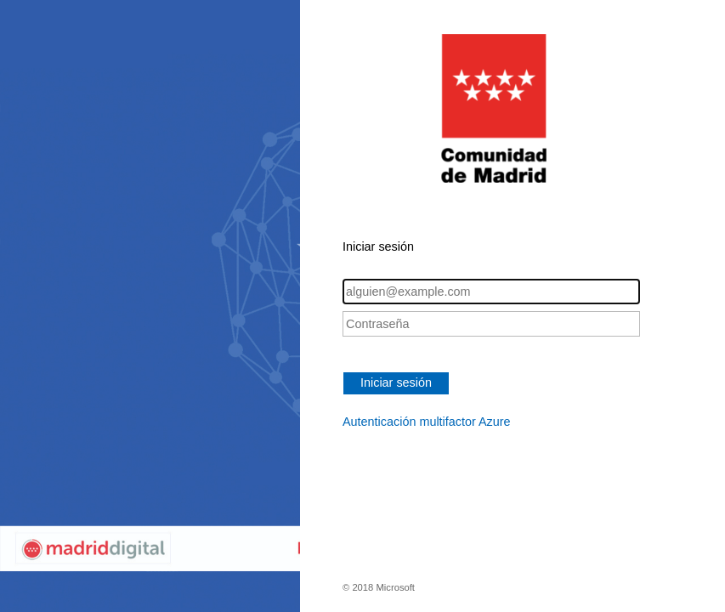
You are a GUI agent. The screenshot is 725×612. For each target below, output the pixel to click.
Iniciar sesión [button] (396, 382)
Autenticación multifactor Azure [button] (427, 421)
